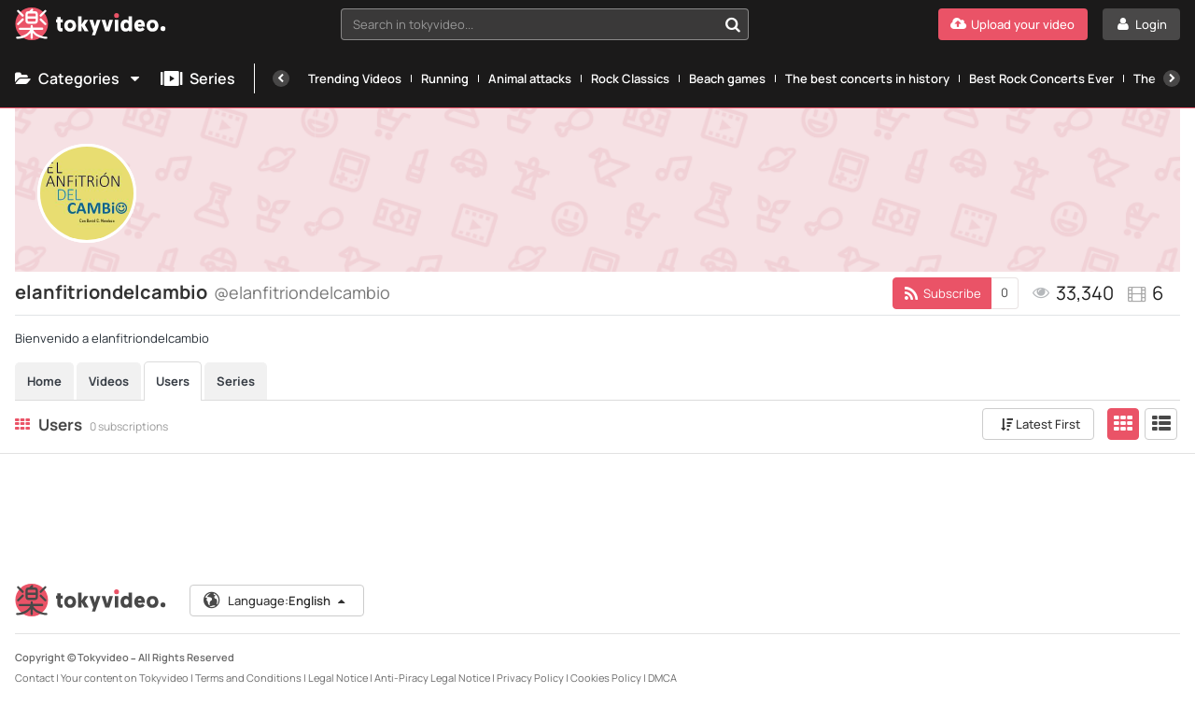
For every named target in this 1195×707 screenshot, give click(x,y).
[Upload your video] (1013, 24)
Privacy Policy (530, 678)
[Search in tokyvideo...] (733, 24)
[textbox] (529, 24)
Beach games (727, 78)
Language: (275, 600)
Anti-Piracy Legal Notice (432, 678)
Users (173, 381)
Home (44, 381)
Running (445, 78)
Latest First (1040, 424)
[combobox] (545, 24)
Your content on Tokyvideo (125, 678)
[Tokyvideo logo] (90, 27)
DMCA (662, 678)
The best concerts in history (867, 78)
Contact (34, 678)
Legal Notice (338, 678)
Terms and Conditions (248, 678)
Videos (109, 381)
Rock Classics (630, 78)
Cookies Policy (605, 678)
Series (198, 78)
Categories (78, 78)
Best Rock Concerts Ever (1041, 78)
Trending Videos (354, 78)
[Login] (1141, 24)
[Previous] (281, 78)
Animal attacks (529, 78)
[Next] (1171, 78)
